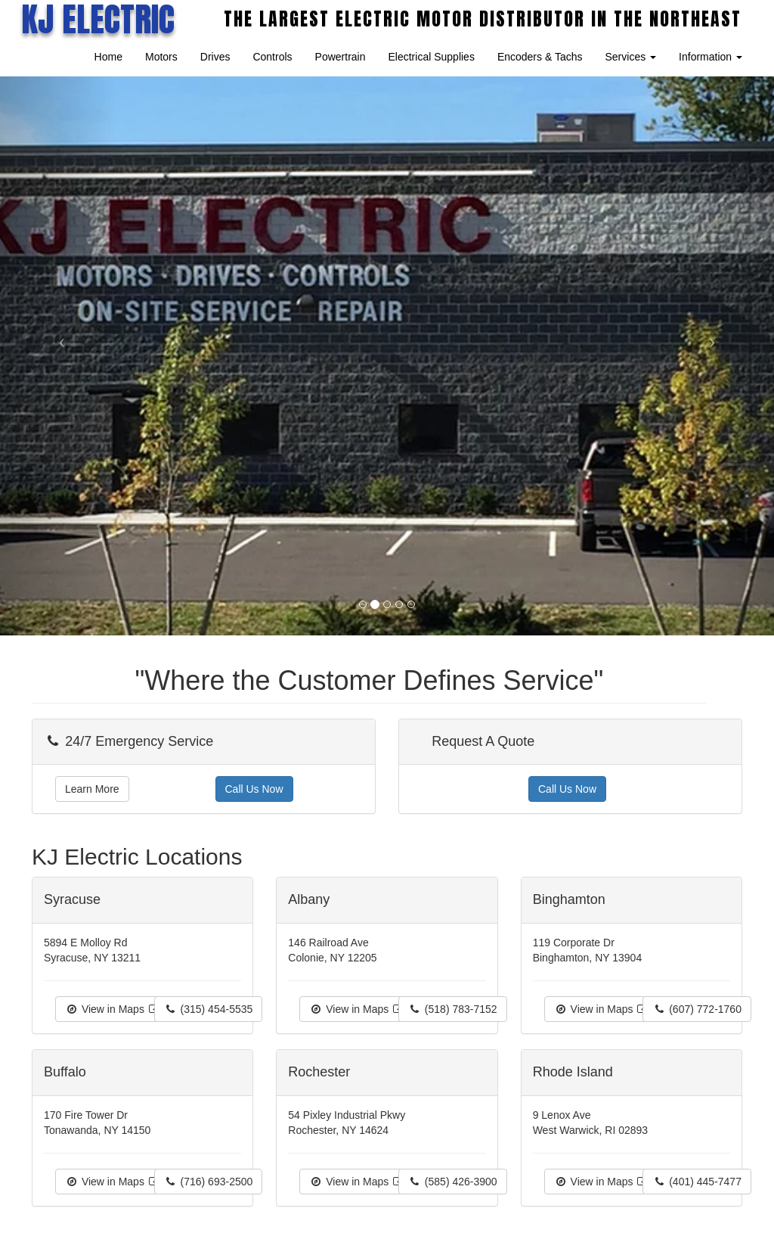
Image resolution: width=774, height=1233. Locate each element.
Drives (215, 57)
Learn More (92, 789)
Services (630, 57)
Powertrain (340, 57)
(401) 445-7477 (696, 1182)
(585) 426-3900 (452, 1182)
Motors (161, 57)
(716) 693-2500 (208, 1182)
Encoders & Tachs (540, 57)
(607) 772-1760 (696, 1009)
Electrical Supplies (432, 57)
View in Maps (113, 1009)
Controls (272, 57)
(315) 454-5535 (208, 1009)
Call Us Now (254, 789)
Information (710, 57)
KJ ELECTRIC (98, 19)
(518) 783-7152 (452, 1009)
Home (108, 57)
